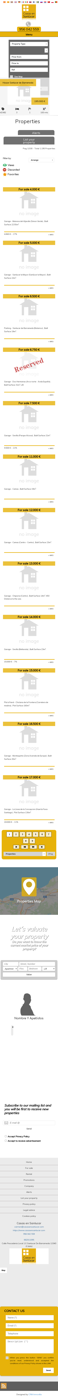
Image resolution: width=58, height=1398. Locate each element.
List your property (29, 141)
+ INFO (50, 235)
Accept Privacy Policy (18, 1136)
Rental (29, 1174)
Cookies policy (29, 1216)
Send (29, 1128)
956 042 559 (29, 1234)
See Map (18, 76)
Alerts (36, 133)
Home (29, 1162)
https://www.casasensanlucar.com (29, 1230)
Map (3, 1270)
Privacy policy (29, 1204)
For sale (29, 1168)
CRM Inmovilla (35, 1394)
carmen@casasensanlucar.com (29, 1227)
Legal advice (29, 1210)
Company (29, 1186)
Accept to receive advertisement (24, 1140)
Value (29, 974)
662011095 (29, 1240)
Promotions (29, 1180)
